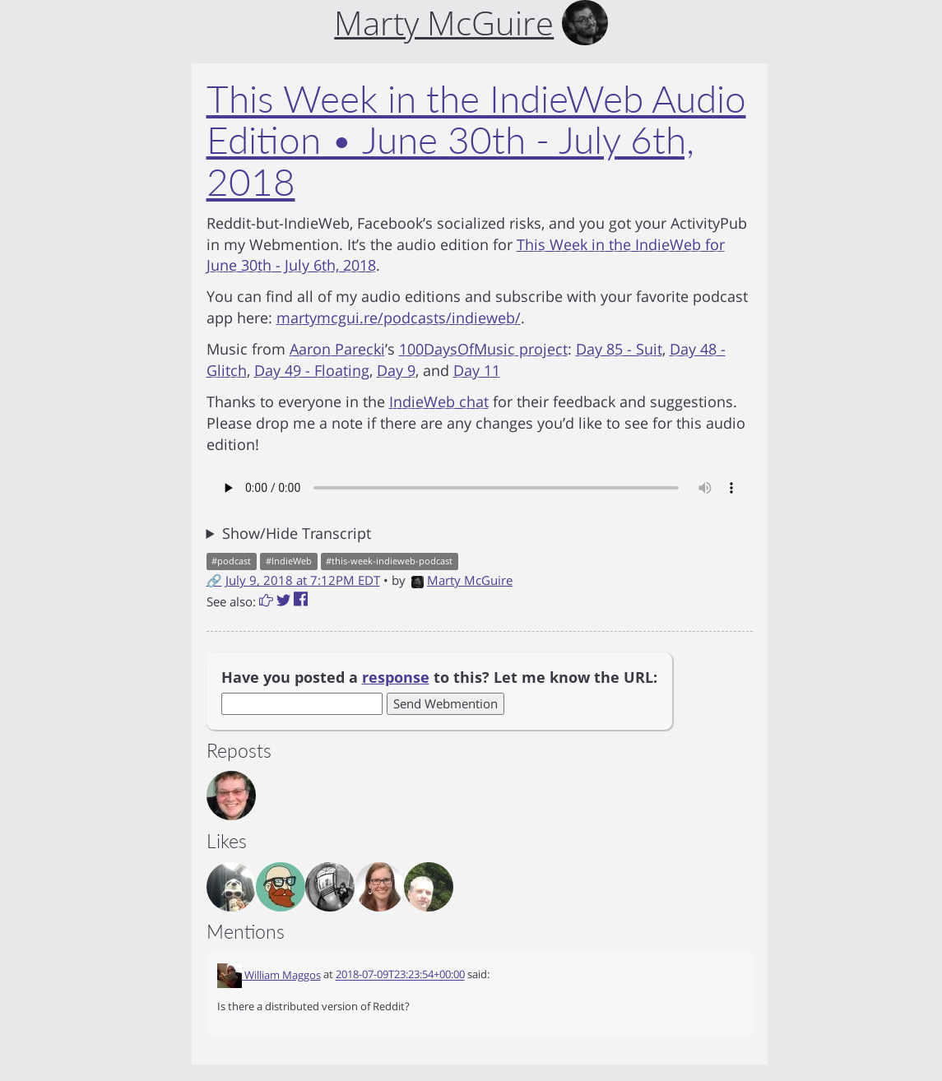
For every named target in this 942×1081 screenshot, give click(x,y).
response (395, 677)
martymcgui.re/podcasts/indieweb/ (398, 317)
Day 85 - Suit (619, 349)
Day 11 (476, 370)
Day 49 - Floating (311, 370)
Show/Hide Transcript (296, 533)
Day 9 (396, 370)
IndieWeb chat (439, 401)
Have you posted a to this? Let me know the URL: (439, 677)
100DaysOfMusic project (483, 349)
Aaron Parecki (337, 349)
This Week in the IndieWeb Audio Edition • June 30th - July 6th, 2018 (476, 140)
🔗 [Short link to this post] (214, 580)
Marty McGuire (462, 580)
